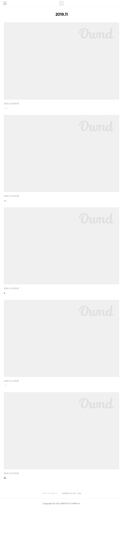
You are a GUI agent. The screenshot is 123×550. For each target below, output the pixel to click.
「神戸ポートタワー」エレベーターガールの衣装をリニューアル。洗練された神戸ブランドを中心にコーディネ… (61, 108)
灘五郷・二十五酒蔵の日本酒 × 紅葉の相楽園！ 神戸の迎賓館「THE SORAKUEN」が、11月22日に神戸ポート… (60, 209)
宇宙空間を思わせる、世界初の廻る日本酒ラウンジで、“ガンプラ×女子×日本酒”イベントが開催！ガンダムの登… (61, 511)
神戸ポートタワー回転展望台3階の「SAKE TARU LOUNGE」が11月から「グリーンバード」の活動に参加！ (58, 410)
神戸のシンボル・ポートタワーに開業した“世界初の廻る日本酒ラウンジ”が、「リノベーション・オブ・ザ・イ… (60, 310)
